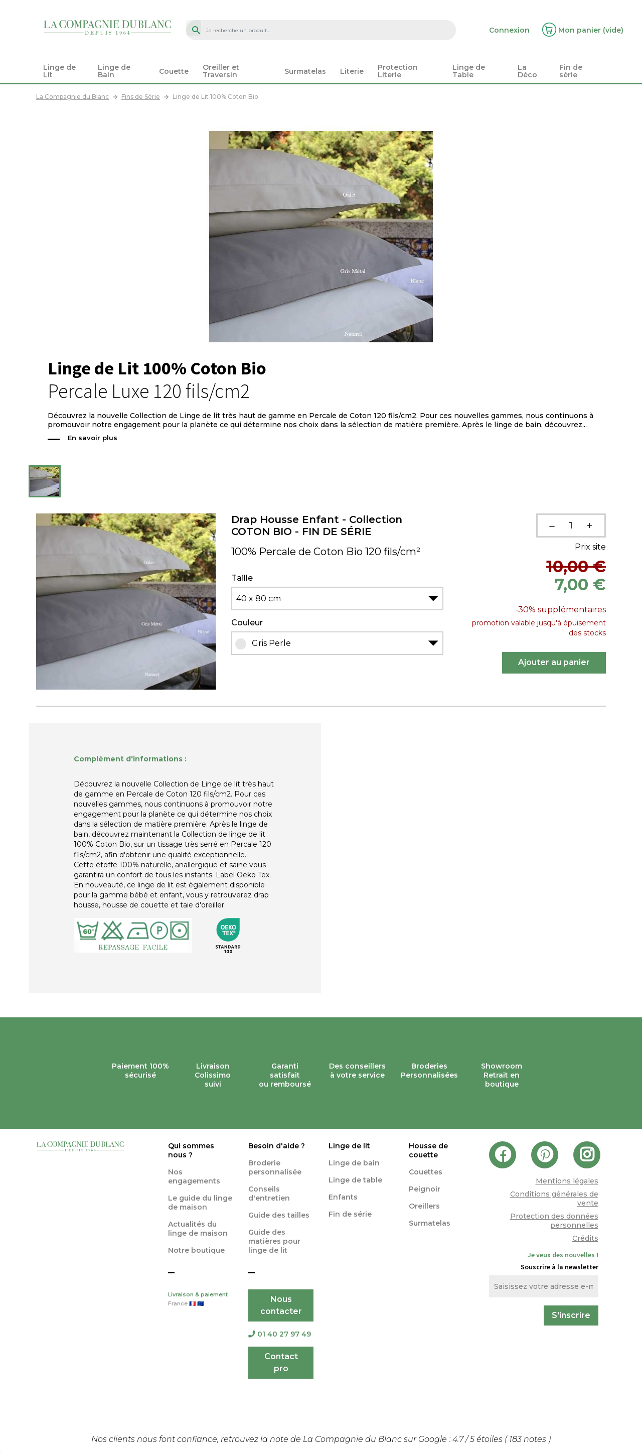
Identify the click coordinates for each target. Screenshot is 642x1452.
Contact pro (281, 1362)
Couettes (425, 1171)
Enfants (343, 1197)
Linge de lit (349, 1145)
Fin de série (350, 1214)
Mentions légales (567, 1180)
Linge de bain (354, 1162)
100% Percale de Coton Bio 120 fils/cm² (325, 552)
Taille (242, 578)
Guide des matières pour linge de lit (274, 1241)
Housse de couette (428, 1150)
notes (528, 1439)
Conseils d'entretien (269, 1193)
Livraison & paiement (200, 1299)
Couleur (247, 622)
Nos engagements (194, 1176)
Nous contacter (281, 1305)
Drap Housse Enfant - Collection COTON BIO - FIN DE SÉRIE (316, 525)
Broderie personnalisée (274, 1167)
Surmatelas (429, 1223)
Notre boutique (196, 1250)
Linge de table (355, 1179)
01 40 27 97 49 (279, 1334)
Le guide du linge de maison (200, 1203)
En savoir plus (92, 438)
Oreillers (424, 1206)
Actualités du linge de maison (198, 1229)
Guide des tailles (278, 1215)
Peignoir (424, 1189)
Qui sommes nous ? (191, 1150)
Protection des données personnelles (554, 1221)
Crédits (585, 1238)
